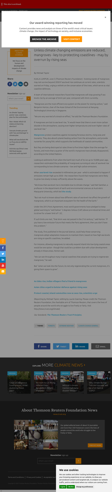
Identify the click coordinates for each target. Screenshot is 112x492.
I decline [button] (71, 487)
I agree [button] (62, 487)
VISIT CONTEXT (71, 39)
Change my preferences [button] (84, 487)
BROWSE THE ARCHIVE (44, 39)
